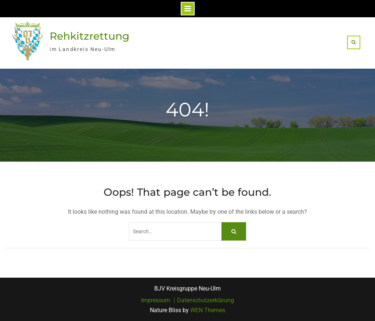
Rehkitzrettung (89, 36)
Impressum (155, 300)
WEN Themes (207, 310)
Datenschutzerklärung (205, 300)
